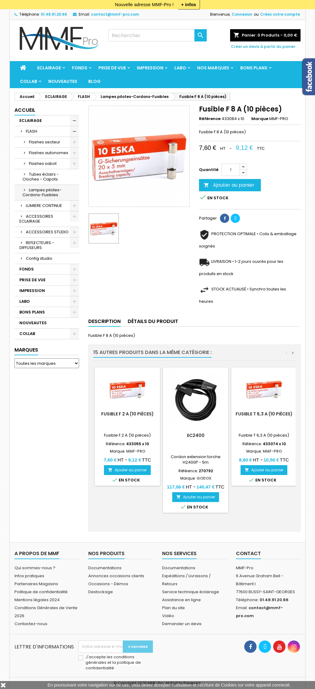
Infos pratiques (29, 576)
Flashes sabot (43, 163)
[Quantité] (230, 170)
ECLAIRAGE (49, 68)
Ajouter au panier (229, 185)
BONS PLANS (253, 68)
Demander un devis (181, 624)
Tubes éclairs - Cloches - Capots (40, 176)
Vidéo (168, 616)
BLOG (94, 81)
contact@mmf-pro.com (115, 14)
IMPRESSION (150, 68)
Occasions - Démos (108, 584)
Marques (26, 349)
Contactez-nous (30, 624)
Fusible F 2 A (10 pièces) (127, 414)
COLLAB (28, 81)
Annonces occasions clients (116, 576)
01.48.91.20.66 (54, 14)
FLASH (31, 131)
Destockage (100, 592)
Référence (210, 119)
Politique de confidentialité (41, 592)
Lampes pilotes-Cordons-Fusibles (42, 192)
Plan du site (173, 608)
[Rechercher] (157, 35)
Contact (248, 553)
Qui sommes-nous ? (34, 568)
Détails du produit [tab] (153, 321)
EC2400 (196, 435)
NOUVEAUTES (62, 81)
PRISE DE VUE (112, 68)
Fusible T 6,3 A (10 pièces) (264, 414)
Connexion (242, 14)
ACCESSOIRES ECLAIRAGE (36, 218)
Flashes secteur (44, 142)
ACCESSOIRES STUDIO (47, 232)
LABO (180, 68)
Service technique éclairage (190, 592)
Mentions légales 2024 (37, 600)
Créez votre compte (280, 14)
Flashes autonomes (48, 153)
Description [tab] (104, 321)
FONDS (79, 68)
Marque (259, 119)
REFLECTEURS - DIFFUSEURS (36, 245)
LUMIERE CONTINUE (44, 205)
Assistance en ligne (181, 600)
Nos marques (213, 68)
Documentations (105, 568)
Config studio (39, 258)
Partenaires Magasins (36, 584)
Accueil (24, 110)
